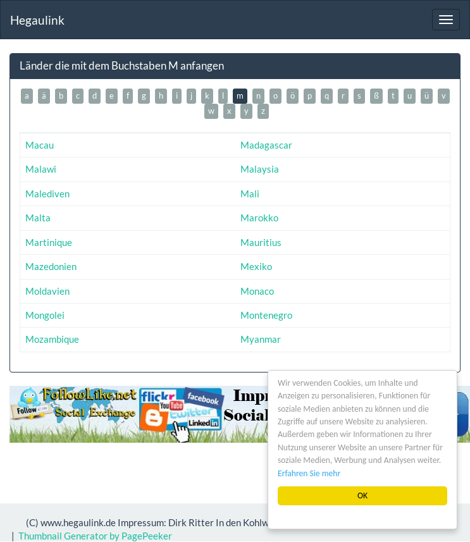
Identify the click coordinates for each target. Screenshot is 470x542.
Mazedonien (51, 266)
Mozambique (52, 339)
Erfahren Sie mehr (309, 473)
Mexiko (256, 266)
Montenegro (266, 315)
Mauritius (260, 242)
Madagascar (266, 145)
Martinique (48, 242)
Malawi (40, 169)
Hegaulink (37, 20)
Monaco (257, 291)
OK (362, 495)
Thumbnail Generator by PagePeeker (95, 535)
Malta (38, 217)
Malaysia (259, 169)
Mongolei (45, 315)
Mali (249, 193)
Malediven (47, 193)
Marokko (259, 217)
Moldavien (47, 291)
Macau (39, 145)
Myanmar (260, 339)
